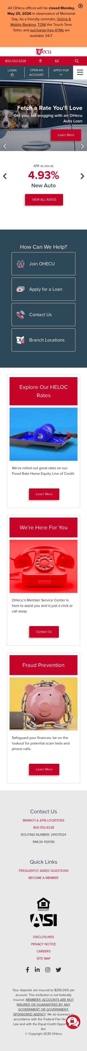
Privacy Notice (43, 944)
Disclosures (43, 937)
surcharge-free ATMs (47, 30)
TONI (42, 24)
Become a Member (43, 877)
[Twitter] (58, 970)
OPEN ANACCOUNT (36, 72)
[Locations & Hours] (40, 61)
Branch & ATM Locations (43, 820)
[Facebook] (27, 970)
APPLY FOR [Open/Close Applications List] (61, 70)
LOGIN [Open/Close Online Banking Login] (12, 72)
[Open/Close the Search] (77, 61)
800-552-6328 (15, 61)
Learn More (66, 135)
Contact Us (34, 315)
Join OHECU (35, 264)
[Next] (82, 146)
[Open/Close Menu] (80, 72)
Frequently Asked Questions (43, 870)
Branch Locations (40, 340)
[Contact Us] (56, 61)
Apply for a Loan (39, 289)
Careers (44, 951)
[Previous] (4, 146)
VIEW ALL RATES (44, 199)
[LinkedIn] (37, 970)
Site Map (43, 958)
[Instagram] (47, 970)
